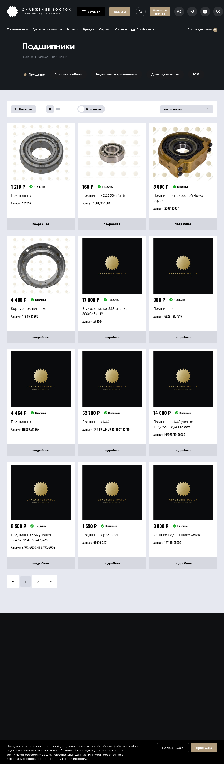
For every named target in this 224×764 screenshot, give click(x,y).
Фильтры (23, 109)
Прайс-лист (142, 29)
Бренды (89, 29)
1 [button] (25, 582)
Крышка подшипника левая (176, 534)
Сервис (105, 29)
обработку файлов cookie (116, 746)
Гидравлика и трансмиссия (116, 74)
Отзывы (121, 29)
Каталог (72, 29)
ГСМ (196, 74)
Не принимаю (173, 748)
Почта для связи (202, 30)
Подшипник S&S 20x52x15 (103, 195)
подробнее (40, 224)
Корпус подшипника (29, 308)
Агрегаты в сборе (68, 74)
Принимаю (204, 748)
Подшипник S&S (95, 421)
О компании (17, 29)
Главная (28, 56)
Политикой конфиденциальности (85, 750)
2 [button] (38, 582)
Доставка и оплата (47, 29)
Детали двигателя (165, 74)
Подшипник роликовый (101, 534)
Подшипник (21, 195)
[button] (13, 581)
